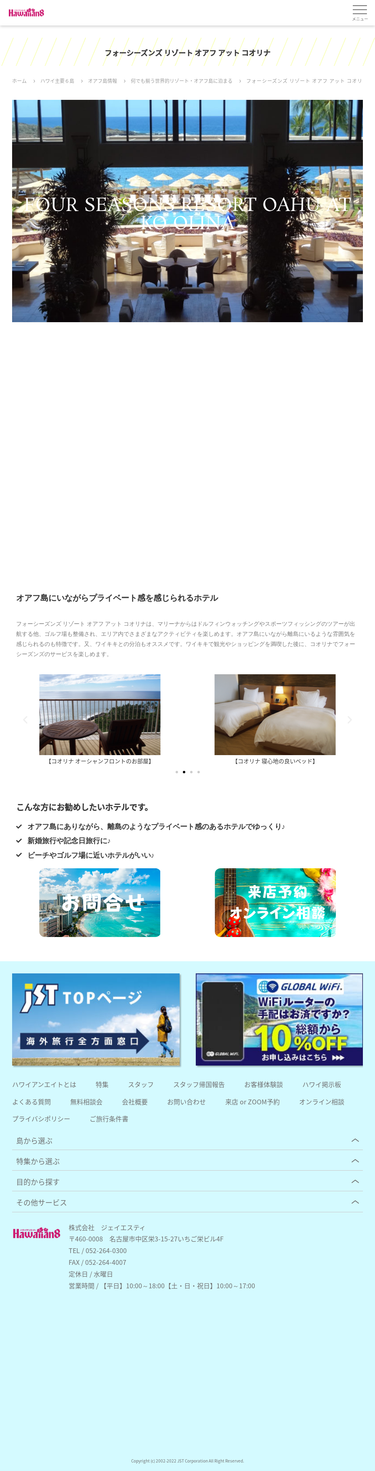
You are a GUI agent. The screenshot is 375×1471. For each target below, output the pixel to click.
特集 (102, 1084)
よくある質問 (31, 1101)
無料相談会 (86, 1101)
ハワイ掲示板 (321, 1084)
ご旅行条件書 (109, 1118)
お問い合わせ (186, 1101)
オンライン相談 (321, 1101)
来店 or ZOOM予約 (252, 1101)
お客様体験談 (263, 1084)
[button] (25, 720)
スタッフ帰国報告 (199, 1084)
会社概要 (135, 1101)
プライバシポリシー (41, 1118)
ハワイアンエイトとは (44, 1084)
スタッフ (141, 1084)
